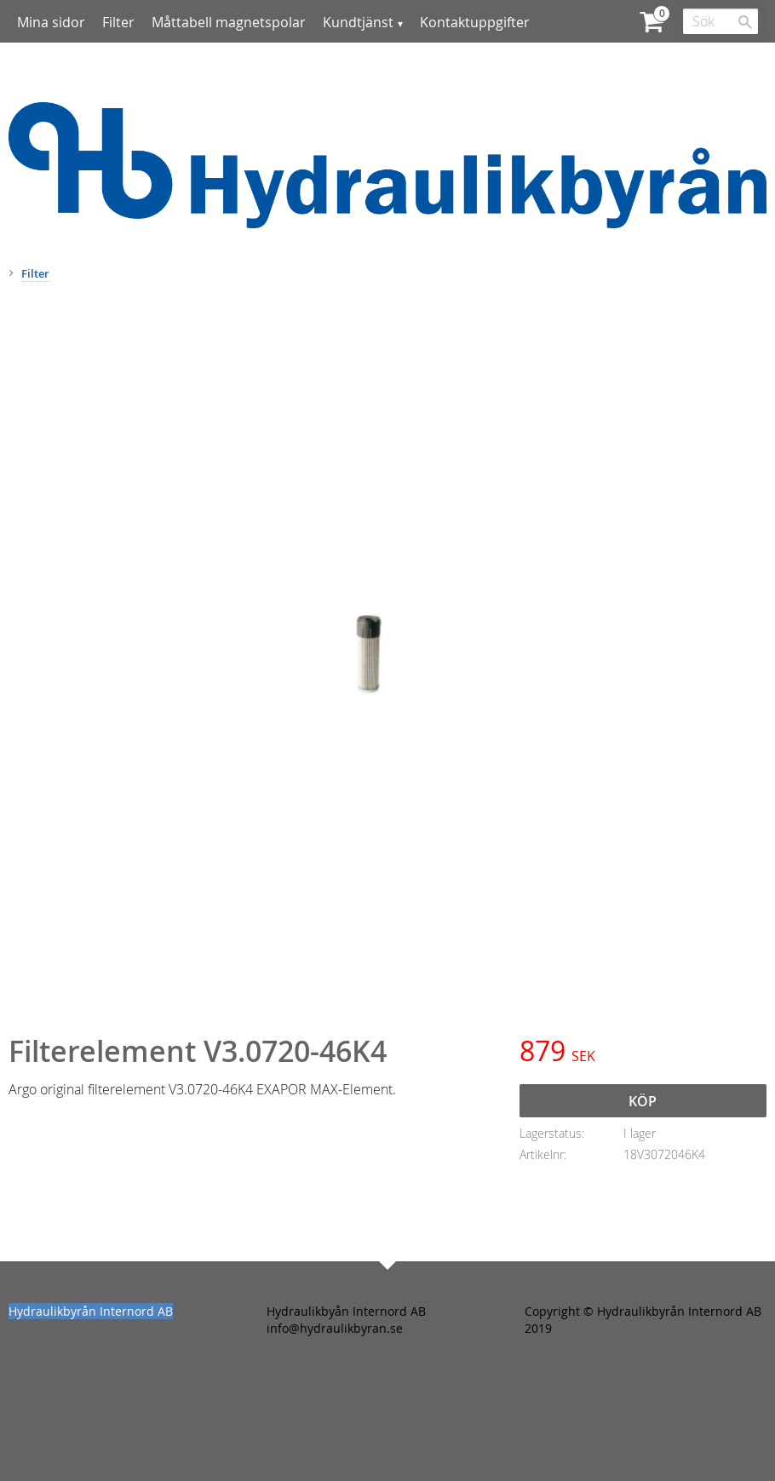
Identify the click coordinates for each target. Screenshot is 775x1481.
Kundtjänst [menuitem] (358, 22)
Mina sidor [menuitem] (51, 22)
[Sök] (745, 22)
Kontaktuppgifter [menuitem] (475, 22)
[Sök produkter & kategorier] (720, 21)
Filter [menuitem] (118, 22)
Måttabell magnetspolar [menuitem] (229, 22)
